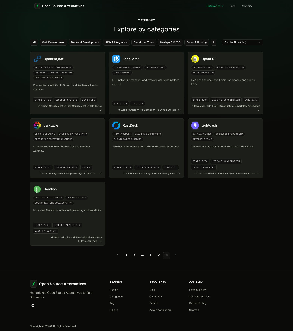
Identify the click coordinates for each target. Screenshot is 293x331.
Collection (155, 296)
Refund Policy (197, 303)
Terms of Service (199, 296)
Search (114, 289)
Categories (215, 6)
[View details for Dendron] (67, 213)
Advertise (247, 6)
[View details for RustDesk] (146, 148)
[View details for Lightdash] (225, 148)
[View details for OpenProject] (67, 83)
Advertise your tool (160, 310)
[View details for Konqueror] (146, 83)
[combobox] (242, 42)
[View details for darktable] (67, 148)
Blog (232, 6)
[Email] (33, 305)
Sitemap (194, 310)
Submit (153, 303)
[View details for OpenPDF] (225, 83)
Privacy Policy (198, 289)
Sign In (114, 310)
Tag (112, 303)
